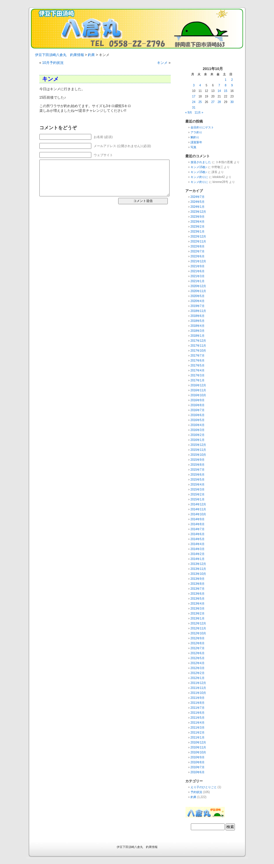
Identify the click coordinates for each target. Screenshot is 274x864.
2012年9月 (198, 638)
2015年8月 (198, 464)
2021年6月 (198, 271)
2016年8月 (198, 405)
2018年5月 (198, 320)
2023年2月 (198, 226)
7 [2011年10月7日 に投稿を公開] (219, 85)
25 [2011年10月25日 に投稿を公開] (200, 102)
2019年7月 (198, 306)
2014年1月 (198, 559)
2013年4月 (198, 603)
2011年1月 (198, 737)
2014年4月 (198, 544)
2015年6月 (198, 474)
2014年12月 (198, 504)
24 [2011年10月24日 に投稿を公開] (193, 102)
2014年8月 (198, 524)
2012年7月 (198, 648)
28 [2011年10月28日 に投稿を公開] (219, 102)
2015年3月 (198, 489)
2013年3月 (198, 608)
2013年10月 (198, 573)
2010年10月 (198, 752)
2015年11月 (198, 449)
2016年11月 (198, 390)
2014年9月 (198, 519)
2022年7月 (198, 251)
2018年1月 (198, 335)
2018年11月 (198, 311)
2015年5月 (198, 479)
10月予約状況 (53, 63)
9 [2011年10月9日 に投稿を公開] (232, 85)
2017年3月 (198, 375)
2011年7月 (198, 707)
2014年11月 (198, 509)
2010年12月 (198, 742)
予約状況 (196, 792)
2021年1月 (198, 281)
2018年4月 (198, 325)
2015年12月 (198, 444)
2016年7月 (198, 410)
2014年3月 (198, 549)
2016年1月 (198, 439)
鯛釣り (195, 137)
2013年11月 (198, 568)
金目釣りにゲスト (202, 127)
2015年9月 (198, 459)
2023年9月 (198, 216)
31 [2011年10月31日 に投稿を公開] (193, 107)
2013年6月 (198, 593)
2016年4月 (198, 425)
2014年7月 (198, 529)
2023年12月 (198, 211)
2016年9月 (198, 400)
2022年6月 (198, 256)
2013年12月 (198, 563)
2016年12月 (198, 385)
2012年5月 (198, 658)
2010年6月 (198, 772)
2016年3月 (198, 430)
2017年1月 (198, 380)
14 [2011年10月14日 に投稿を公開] (219, 90)
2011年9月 (198, 697)
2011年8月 (198, 702)
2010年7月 (198, 767)
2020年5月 (198, 296)
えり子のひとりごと (204, 787)
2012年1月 (198, 678)
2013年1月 (198, 618)
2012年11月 (198, 628)
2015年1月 (198, 499)
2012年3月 (198, 668)
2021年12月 (198, 261)
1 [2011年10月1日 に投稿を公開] (225, 79)
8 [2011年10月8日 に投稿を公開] (225, 85)
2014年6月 (198, 534)
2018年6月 (198, 315)
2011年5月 (198, 717)
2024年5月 (198, 201)
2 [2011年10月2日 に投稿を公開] (232, 79)
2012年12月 (198, 623)
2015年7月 (198, 469)
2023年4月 (198, 221)
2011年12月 (198, 683)
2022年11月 (198, 241)
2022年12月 (198, 236)
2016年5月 (198, 420)
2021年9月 (198, 266)
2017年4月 (198, 370)
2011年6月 (198, 712)
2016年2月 (198, 435)
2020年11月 (198, 291)
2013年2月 (198, 613)
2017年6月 (198, 360)
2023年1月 (198, 231)
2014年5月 (198, 539)
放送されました (201, 162)
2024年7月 (198, 196)
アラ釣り (196, 132)
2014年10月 (198, 514)
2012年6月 (198, 653)
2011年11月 (198, 688)
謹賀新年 (196, 142)
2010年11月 (198, 747)
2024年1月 (198, 206)
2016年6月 (198, 415)
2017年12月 (198, 340)
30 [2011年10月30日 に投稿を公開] (231, 102)
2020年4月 (198, 301)
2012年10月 (198, 633)
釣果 (193, 797)
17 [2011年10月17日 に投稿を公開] (193, 96)
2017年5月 (198, 365)
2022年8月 (198, 246)
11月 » (199, 112)
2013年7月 (198, 588)
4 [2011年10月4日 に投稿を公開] (200, 85)
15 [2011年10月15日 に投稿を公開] (225, 90)
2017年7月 (198, 355)
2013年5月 (198, 598)
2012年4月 (198, 663)
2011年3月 (198, 727)
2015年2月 (198, 494)
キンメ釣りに (199, 177)
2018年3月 (198, 330)
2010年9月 (198, 757)
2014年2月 (198, 554)
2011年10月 (198, 692)
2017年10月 (198, 350)
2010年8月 (198, 762)
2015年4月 (198, 484)
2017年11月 (198, 345)
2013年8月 (198, 583)
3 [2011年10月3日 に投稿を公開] (194, 85)
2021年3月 (198, 276)
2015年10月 (198, 454)
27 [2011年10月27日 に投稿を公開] (212, 102)
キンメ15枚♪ (199, 167)
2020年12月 (198, 286)
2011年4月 (198, 722)
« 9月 (188, 112)
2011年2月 (198, 732)
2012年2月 (198, 673)
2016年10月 (198, 395)
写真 (193, 147)
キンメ (162, 63)
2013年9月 (198, 578)
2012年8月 (198, 643)
